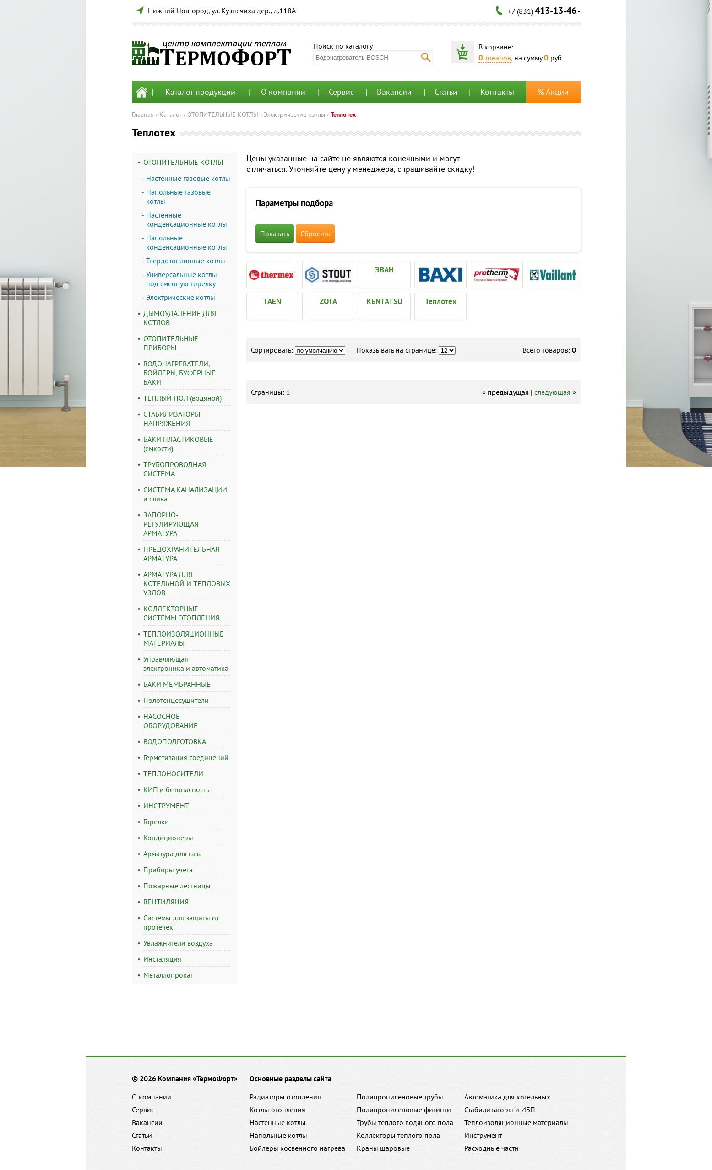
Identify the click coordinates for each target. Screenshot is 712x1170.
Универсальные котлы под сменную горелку (181, 279)
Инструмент (483, 1135)
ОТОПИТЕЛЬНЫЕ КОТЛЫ (222, 114)
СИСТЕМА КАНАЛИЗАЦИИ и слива (185, 494)
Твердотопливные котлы (185, 260)
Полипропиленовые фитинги (404, 1109)
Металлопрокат (168, 975)
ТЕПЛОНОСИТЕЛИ (173, 773)
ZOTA (328, 301)
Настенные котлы (278, 1122)
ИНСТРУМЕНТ (166, 805)
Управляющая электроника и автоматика (185, 663)
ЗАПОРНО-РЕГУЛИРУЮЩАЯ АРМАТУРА (170, 524)
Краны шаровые (383, 1148)
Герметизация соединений (185, 757)
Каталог (170, 114)
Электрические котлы (294, 114)
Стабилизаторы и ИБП (499, 1109)
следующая (552, 392)
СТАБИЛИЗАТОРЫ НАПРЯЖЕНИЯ (171, 418)
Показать (274, 233)
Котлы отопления (277, 1109)
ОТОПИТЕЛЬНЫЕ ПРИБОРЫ (170, 343)
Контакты (497, 92)
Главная (143, 114)
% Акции (553, 92)
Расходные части (491, 1148)
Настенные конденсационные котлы (186, 219)
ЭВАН (384, 270)
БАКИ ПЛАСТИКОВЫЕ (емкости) (178, 444)
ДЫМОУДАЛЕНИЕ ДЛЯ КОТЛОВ (179, 318)
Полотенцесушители (176, 700)
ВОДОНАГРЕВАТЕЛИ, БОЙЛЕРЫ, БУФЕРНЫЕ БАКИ (179, 372)
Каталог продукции (200, 92)
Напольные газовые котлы (178, 196)
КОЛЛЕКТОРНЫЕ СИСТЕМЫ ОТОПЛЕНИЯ (181, 613)
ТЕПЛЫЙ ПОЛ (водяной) (182, 398)
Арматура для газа (172, 853)
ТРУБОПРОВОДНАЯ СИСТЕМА (174, 469)
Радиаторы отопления (285, 1096)
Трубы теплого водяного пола (405, 1122)
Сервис (341, 92)
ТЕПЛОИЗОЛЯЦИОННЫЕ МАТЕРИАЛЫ (183, 638)
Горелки (156, 821)
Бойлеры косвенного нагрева (297, 1148)
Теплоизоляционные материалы (516, 1122)
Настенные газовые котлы (188, 178)
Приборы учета (168, 869)
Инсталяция (162, 958)
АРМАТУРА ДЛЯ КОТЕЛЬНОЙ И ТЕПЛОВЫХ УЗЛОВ (186, 583)
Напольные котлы (278, 1135)
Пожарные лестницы (177, 885)
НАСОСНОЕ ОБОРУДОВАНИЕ (170, 721)
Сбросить (315, 233)
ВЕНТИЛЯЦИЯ (166, 901)
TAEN (272, 301)
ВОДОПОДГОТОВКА (174, 741)
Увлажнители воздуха (178, 942)
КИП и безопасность (176, 789)
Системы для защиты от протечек (181, 922)
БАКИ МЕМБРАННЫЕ (177, 684)
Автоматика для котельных (507, 1096)
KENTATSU (384, 301)
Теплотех (343, 114)
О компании (283, 92)
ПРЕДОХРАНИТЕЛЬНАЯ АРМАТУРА (181, 553)
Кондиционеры (168, 837)
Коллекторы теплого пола (398, 1135)
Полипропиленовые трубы (400, 1096)
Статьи (446, 92)
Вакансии (394, 92)
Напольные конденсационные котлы (186, 242)
